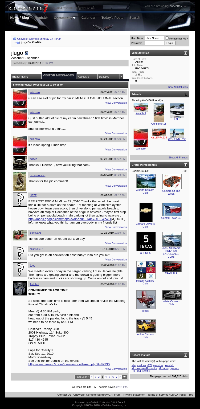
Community (65, 18)
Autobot (34, 284)
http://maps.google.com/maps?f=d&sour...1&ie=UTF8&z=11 (69, 219)
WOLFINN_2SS (177, 139)
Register (41, 18)
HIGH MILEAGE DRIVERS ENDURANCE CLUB (171, 252)
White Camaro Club (171, 303)
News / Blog (19, 18)
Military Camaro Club (145, 282)
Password (136, 43)
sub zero (35, 92)
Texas (145, 310)
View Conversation (116, 102)
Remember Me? (177, 38)
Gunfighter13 (158, 123)
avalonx (141, 365)
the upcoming (37, 175)
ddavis (33, 158)
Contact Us (64, 394)
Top (191, 394)
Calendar (89, 18)
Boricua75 (35, 232)
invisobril (141, 113)
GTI (149, 365)
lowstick (169, 365)
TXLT (177, 119)
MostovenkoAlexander (144, 368)
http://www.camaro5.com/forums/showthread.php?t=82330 (69, 364)
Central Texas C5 (171, 217)
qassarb (174, 368)
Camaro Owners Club (145, 225)
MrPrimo (163, 368)
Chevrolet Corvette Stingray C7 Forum (39, 38)
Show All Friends (178, 157)
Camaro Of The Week (171, 192)
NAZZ (33, 195)
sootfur (146, 371)
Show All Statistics (177, 87)
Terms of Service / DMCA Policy (166, 394)
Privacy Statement (134, 394)
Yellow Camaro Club (145, 335)
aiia (134, 365)
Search (134, 18)
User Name (137, 38)
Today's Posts (112, 18)
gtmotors (158, 365)
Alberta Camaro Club (145, 191)
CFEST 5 (145, 253)
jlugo (32, 265)
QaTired (136, 371)
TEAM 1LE (171, 273)
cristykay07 (36, 249)
